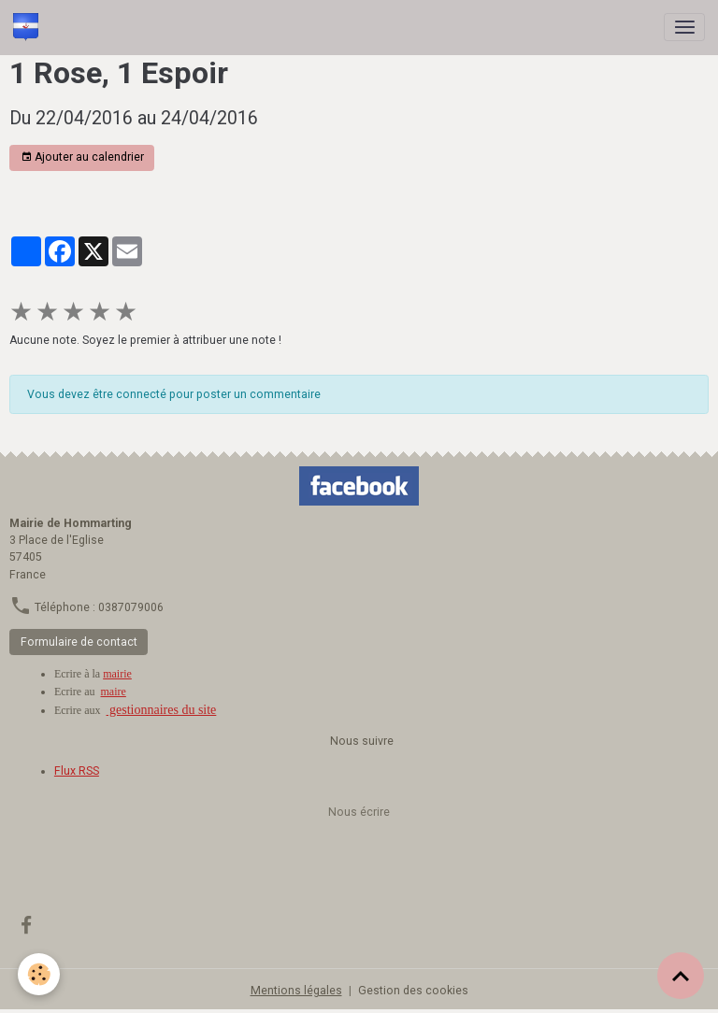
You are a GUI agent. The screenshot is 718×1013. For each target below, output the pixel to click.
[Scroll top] (680, 975)
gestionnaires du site (162, 710)
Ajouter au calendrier (82, 157)
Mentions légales (296, 990)
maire (113, 691)
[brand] (29, 27)
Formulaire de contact (79, 642)
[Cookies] (40, 974)
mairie (117, 673)
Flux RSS (76, 771)
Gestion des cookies (413, 990)
